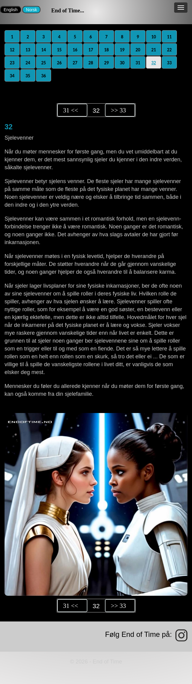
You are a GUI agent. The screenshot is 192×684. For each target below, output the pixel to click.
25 (43, 63)
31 (137, 63)
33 (169, 63)
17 (90, 50)
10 (153, 37)
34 (12, 76)
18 (106, 50)
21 (153, 50)
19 (122, 50)
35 (27, 76)
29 (106, 63)
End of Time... (67, 11)
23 (12, 63)
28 (90, 63)
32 (153, 63)
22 (169, 50)
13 (27, 50)
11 (169, 37)
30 (122, 63)
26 (59, 63)
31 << (70, 110)
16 (75, 50)
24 (27, 63)
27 (75, 63)
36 (43, 76)
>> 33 (118, 110)
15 (59, 50)
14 (43, 50)
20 (137, 50)
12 (12, 50)
